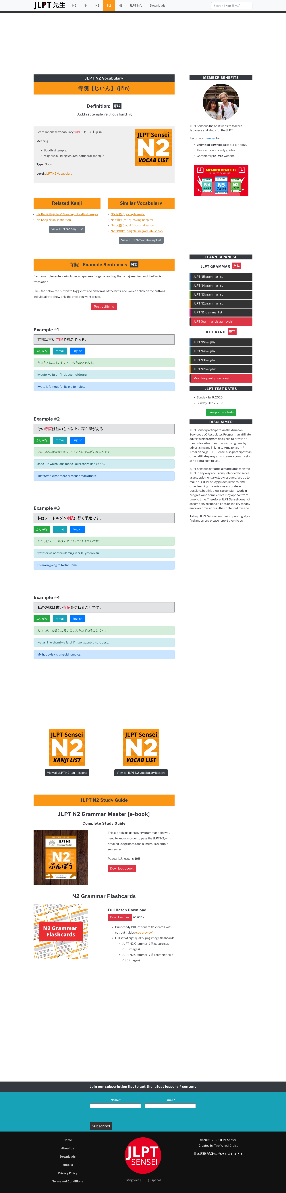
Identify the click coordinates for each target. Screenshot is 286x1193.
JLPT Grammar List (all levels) (213, 321)
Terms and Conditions (67, 1181)
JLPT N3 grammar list (208, 294)
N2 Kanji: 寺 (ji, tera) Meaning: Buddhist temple (67, 214)
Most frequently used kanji (211, 378)
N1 (120, 5)
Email (170, 1100)
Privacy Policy (67, 1173)
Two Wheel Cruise (226, 1145)
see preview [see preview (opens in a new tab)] (144, 932)
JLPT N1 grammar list (208, 312)
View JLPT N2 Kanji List (67, 229)
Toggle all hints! (104, 306)
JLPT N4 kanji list (205, 351)
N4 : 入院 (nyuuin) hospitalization (132, 225)
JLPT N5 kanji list (205, 342)
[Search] (231, 5)
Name (116, 1100)
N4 (86, 5)
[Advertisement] (143, 41)
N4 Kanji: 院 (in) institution (53, 220)
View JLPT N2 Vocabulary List (141, 240)
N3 (97, 5)
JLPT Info (136, 5)
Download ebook (122, 868)
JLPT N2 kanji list (205, 369)
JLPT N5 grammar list (208, 276)
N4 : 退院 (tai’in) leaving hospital (132, 220)
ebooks (68, 1165)
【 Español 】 (155, 1180)
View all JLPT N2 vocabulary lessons (141, 772)
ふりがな (42, 351)
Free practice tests (221, 412)
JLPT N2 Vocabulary (58, 173)
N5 (74, 5)
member (209, 138)
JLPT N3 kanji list (205, 360)
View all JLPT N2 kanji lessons (67, 772)
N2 (109, 5)
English (77, 351)
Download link (120, 917)
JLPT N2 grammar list (208, 303)
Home (67, 1140)
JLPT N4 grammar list (208, 285)
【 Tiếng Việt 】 (132, 1180)
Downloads (157, 5)
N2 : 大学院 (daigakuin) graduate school (137, 231)
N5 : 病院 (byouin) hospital (128, 214)
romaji (60, 351)
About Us (67, 1148)
